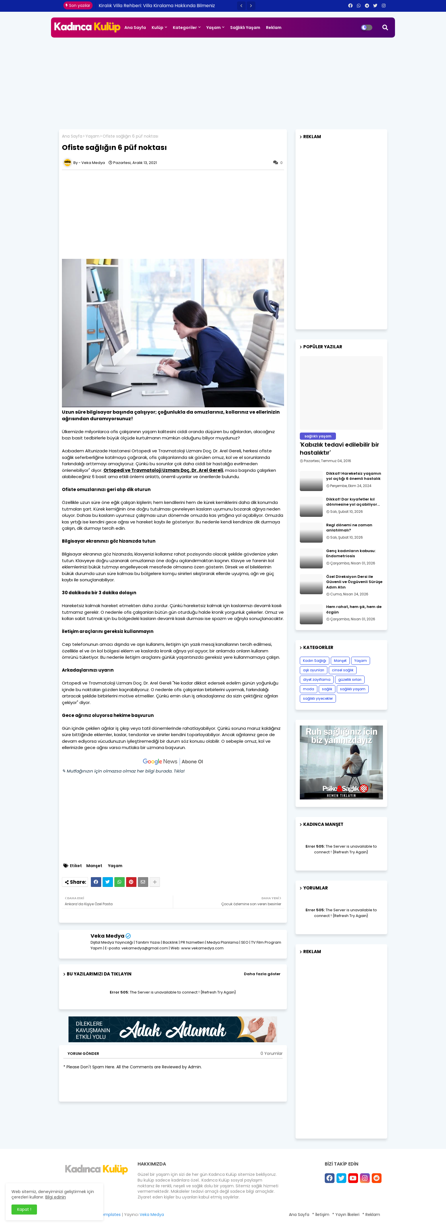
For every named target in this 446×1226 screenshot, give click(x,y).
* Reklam (371, 1214)
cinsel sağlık (342, 670)
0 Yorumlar (272, 1053)
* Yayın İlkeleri (345, 1214)
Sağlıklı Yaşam (245, 27)
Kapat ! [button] (24, 1209)
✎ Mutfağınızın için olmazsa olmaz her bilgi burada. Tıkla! (123, 771)
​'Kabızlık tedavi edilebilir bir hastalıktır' (339, 449)
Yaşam (213, 27)
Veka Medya (107, 935)
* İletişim (320, 1214)
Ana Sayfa (135, 27)
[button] (241, 5)
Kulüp (157, 27)
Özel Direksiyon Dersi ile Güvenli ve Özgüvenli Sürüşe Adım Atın (354, 582)
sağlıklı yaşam (352, 689)
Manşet (94, 866)
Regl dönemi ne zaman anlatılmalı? (349, 528)
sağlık (327, 689)
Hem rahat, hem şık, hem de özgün (354, 609)
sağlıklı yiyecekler (318, 698)
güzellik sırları (349, 679)
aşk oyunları (313, 670)
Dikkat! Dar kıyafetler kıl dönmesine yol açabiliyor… (353, 502)
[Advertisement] (223, 80)
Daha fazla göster (262, 974)
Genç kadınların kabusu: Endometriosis (350, 553)
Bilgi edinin (55, 1197)
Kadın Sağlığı (314, 660)
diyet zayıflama (316, 679)
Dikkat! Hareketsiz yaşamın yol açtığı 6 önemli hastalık (353, 476)
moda (308, 689)
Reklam (273, 27)
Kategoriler (185, 27)
